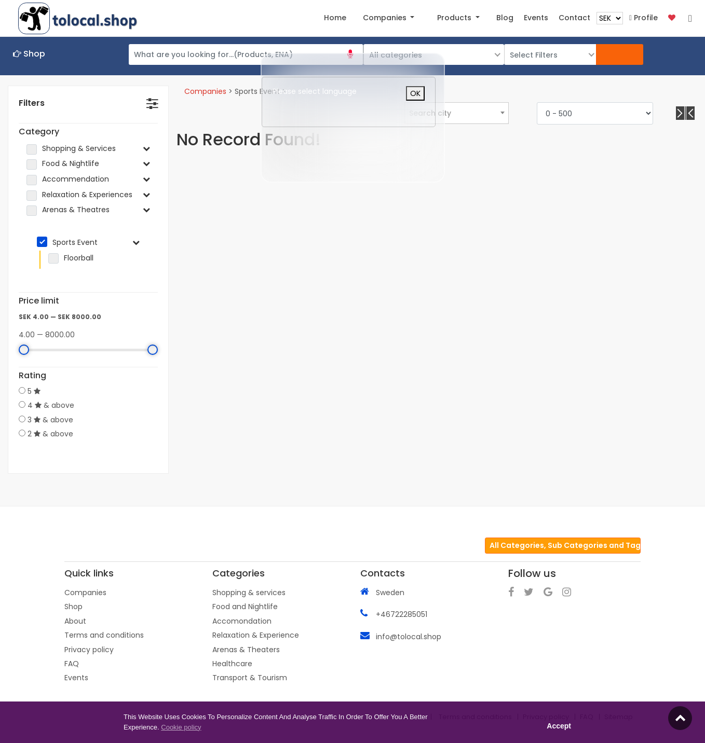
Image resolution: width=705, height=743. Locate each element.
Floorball (74, 258)
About (75, 620)
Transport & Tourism (249, 677)
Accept (559, 726)
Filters (32, 103)
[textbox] (456, 113)
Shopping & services (249, 592)
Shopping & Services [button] (79, 148)
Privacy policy (89, 649)
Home (335, 17)
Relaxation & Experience (255, 634)
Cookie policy (181, 727)
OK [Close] (415, 93)
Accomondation (242, 620)
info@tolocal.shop (408, 636)
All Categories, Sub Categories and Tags (565, 545)
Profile (643, 17)
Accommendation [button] (75, 179)
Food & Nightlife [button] (70, 163)
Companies (205, 91)
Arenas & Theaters (246, 649)
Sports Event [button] (75, 242)
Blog (504, 17)
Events (76, 677)
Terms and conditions (104, 634)
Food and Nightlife (245, 606)
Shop (73, 606)
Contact (574, 17)
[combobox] (456, 112)
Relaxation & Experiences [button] (87, 194)
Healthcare (232, 663)
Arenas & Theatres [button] (76, 209)
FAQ (71, 663)
